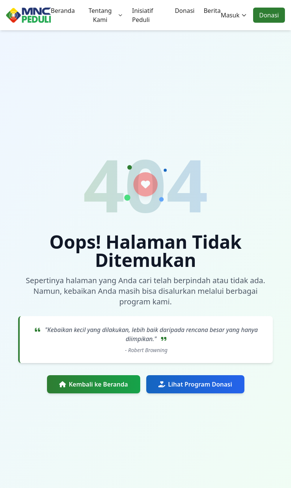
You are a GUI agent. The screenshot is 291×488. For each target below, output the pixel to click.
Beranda (63, 10)
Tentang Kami (106, 15)
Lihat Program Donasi (195, 384)
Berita (212, 10)
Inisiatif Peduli (142, 15)
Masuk (234, 15)
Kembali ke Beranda (93, 384)
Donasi (184, 10)
